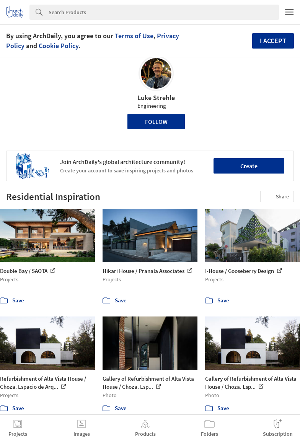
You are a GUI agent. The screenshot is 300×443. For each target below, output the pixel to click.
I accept (273, 40)
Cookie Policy (58, 45)
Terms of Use (134, 35)
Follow (156, 121)
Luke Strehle (156, 97)
